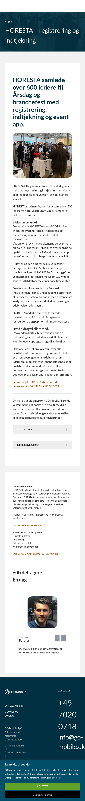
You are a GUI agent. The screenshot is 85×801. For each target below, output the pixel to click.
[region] (42, 780)
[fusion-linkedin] (57, 638)
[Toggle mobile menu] (79, 7)
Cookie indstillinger (42, 794)
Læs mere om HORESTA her (27, 525)
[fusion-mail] (63, 638)
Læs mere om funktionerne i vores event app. (36, 553)
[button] (42, 429)
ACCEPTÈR (42, 786)
